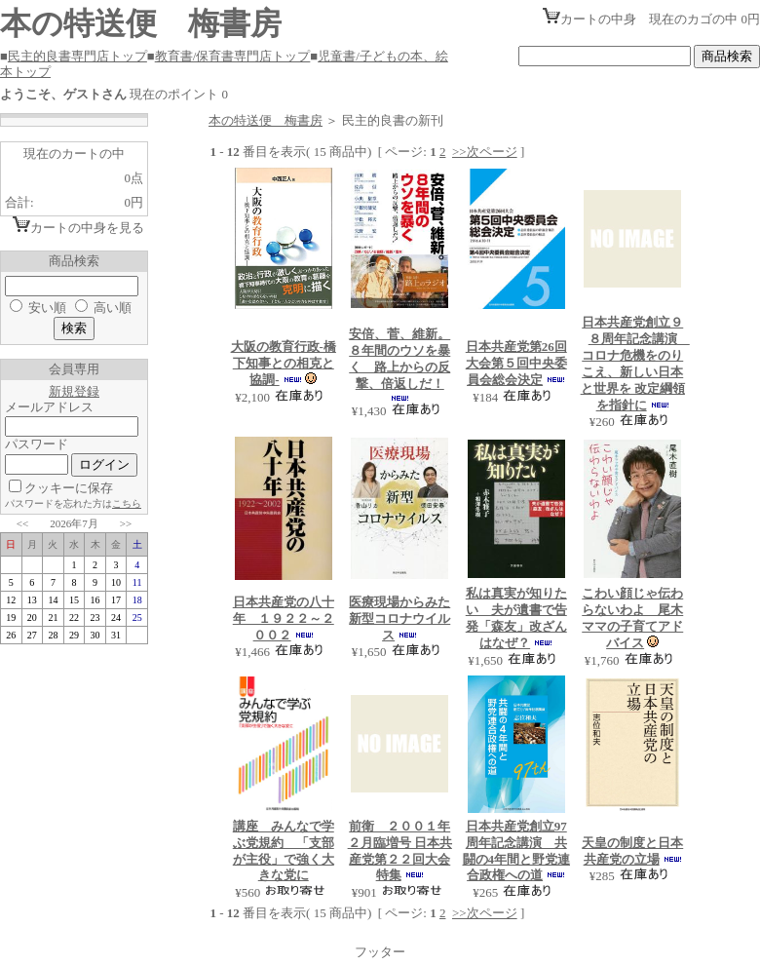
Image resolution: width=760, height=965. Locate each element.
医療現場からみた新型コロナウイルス (399, 618)
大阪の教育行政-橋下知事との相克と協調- (283, 363)
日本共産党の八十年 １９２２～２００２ (283, 618)
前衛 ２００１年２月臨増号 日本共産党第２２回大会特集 (400, 851)
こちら (126, 503)
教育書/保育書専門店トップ (233, 56)
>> (126, 523)
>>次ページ (484, 151)
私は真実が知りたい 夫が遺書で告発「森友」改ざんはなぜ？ (516, 618)
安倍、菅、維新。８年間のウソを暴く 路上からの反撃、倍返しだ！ (399, 359)
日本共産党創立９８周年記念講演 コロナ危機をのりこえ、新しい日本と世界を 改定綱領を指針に (635, 363)
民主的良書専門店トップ (77, 56)
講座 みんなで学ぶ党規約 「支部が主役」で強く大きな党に (283, 851)
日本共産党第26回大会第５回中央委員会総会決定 (516, 363)
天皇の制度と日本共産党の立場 (632, 851)
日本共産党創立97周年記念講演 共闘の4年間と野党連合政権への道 (517, 851)
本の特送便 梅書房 (266, 120)
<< (22, 523)
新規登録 (74, 391)
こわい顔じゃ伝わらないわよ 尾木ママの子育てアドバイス (632, 618)
